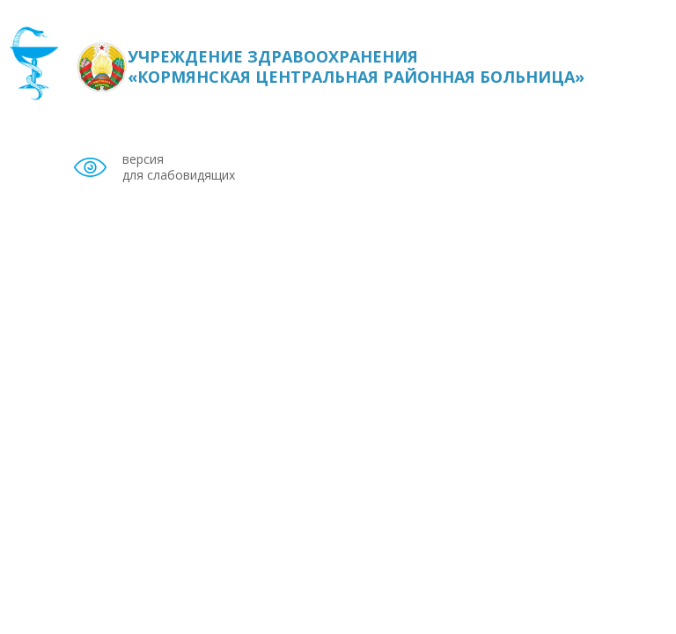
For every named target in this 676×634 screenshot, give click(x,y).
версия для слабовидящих (178, 167)
